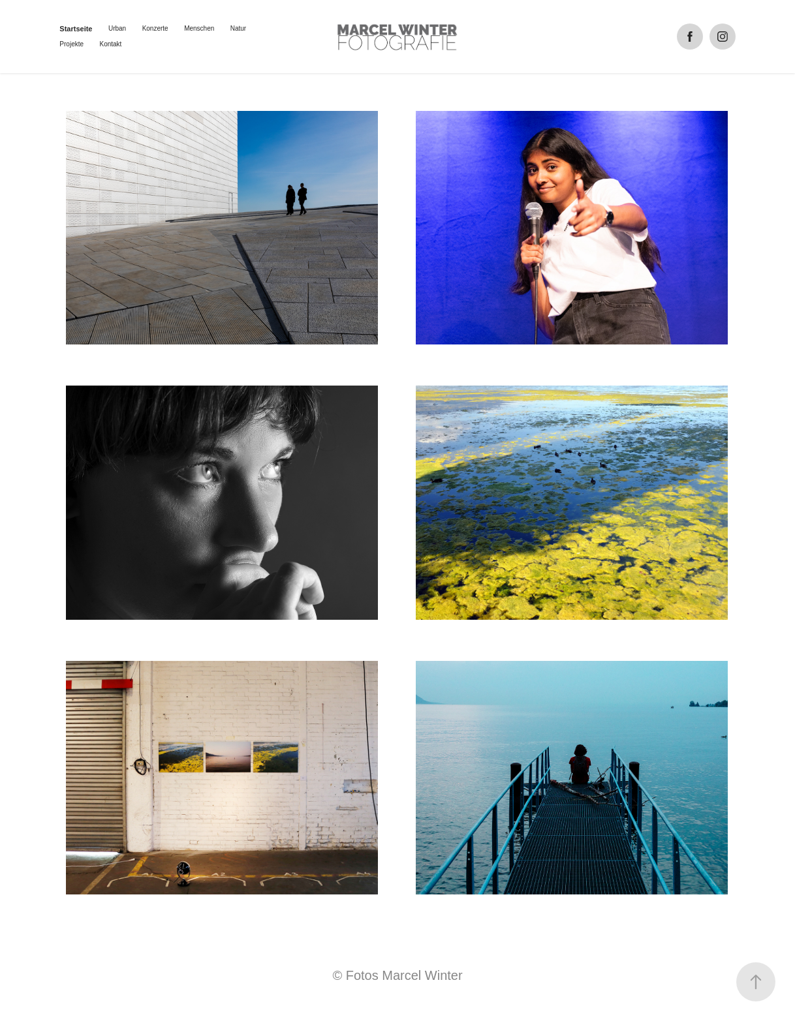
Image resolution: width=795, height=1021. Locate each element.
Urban (117, 28)
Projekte (71, 44)
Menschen (199, 28)
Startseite (75, 29)
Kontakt (110, 44)
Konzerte (155, 28)
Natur (238, 28)
